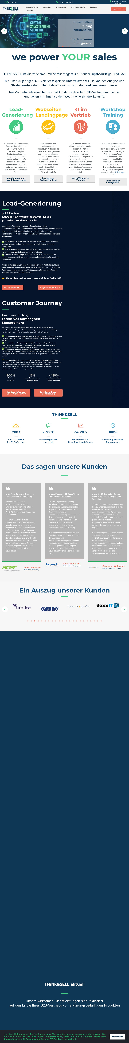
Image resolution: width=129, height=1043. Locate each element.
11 (62, 621)
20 (94, 621)
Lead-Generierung (31, 7)
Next (125, 31)
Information (12, 2)
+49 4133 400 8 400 (64, 2)
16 (80, 621)
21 (97, 621)
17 (83, 621)
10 (59, 621)
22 (101, 621)
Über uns (93, 7)
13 (69, 621)
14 (73, 621)
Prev (4, 31)
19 (90, 621)
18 (87, 621)
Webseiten (47, 7)
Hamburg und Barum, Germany (118, 2)
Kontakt (30, 10)
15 (76, 621)
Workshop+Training (78, 7)
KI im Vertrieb (61, 7)
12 (66, 621)
